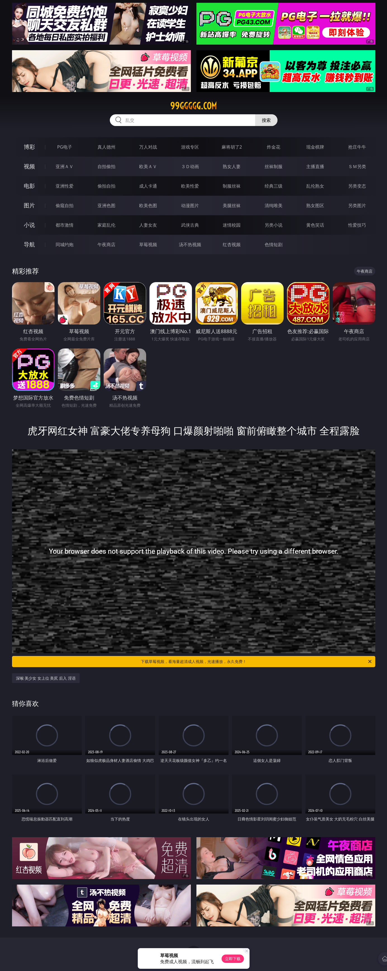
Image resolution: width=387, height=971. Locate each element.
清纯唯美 (273, 205)
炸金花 (273, 147)
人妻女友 (148, 225)
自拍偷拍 (106, 166)
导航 (29, 244)
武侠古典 (190, 225)
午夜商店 (106, 244)
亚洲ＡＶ (64, 166)
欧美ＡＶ (148, 166)
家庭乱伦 (106, 225)
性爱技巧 (357, 225)
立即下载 (233, 958)
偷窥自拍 (64, 205)
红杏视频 (232, 244)
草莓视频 (148, 244)
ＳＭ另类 (357, 166)
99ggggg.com (193, 106)
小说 (29, 225)
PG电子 (64, 147)
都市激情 (64, 225)
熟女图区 (315, 205)
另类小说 (273, 225)
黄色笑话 (315, 225)
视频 (29, 166)
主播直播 (315, 166)
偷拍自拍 (106, 186)
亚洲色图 (106, 205)
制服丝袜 (232, 186)
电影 (29, 186)
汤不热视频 (190, 244)
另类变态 (357, 186)
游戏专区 (190, 147)
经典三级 (273, 186)
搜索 (266, 120)
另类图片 (357, 205)
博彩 (29, 147)
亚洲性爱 (64, 186)
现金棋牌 (315, 147)
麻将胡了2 (232, 147)
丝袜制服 (273, 166)
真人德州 (106, 147)
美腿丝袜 (232, 205)
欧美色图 (148, 205)
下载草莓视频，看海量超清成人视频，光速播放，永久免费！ (256, 661)
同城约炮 (64, 244)
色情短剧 (273, 244)
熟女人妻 (232, 166)
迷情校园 (232, 225)
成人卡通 (148, 186)
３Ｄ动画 (190, 166)
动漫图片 (190, 205)
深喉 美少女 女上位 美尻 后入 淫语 (46, 678)
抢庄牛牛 (357, 147)
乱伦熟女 (315, 186)
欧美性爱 (190, 186)
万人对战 (148, 147)
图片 (29, 205)
